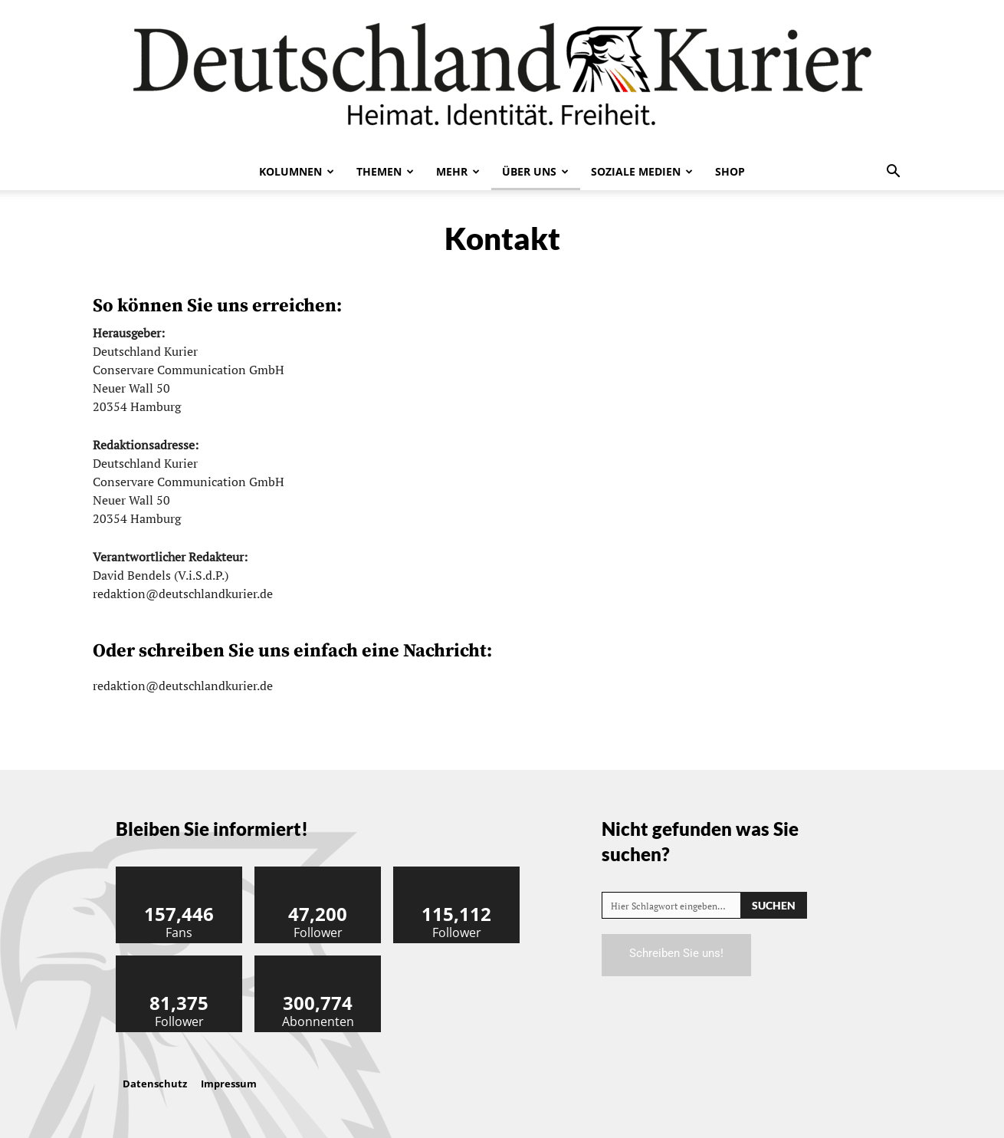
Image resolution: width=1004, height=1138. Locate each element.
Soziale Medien (642, 171)
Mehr (458, 171)
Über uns (535, 171)
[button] (892, 172)
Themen (385, 171)
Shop (730, 171)
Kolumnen (296, 171)
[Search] (773, 905)
